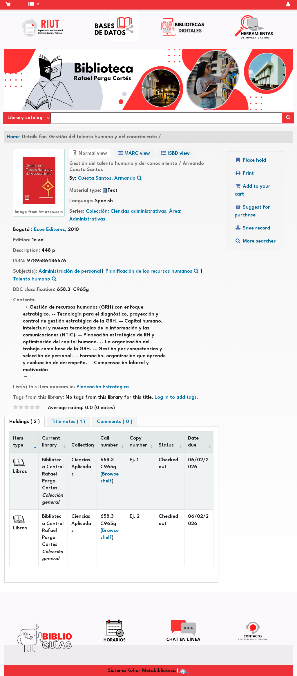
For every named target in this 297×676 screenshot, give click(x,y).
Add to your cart (252, 190)
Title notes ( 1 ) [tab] (68, 421)
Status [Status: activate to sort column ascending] (166, 445)
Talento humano (31, 279)
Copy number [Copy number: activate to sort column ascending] (138, 442)
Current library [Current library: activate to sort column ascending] (51, 442)
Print (244, 173)
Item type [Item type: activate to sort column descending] (18, 442)
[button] (8, 5)
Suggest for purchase (252, 211)
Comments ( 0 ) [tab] (114, 421)
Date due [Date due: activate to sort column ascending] (193, 442)
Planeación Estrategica (103, 387)
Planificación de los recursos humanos (149, 271)
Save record (253, 228)
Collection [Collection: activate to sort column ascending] (82, 445)
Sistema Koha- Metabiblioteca (142, 670)
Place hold (250, 160)
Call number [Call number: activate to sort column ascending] (109, 442)
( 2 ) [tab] (24, 421)
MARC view (134, 153)
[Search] (288, 117)
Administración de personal (70, 271)
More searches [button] (256, 241)
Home (13, 136)
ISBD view (175, 153)
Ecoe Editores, (51, 229)
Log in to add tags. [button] (176, 397)
